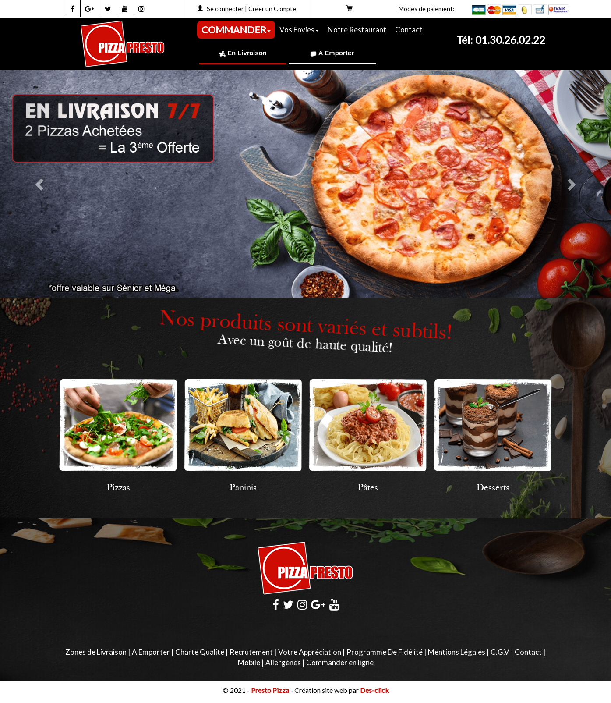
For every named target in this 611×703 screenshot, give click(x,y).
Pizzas (118, 488)
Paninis (243, 488)
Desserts (493, 488)
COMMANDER (236, 30)
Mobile (249, 662)
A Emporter (332, 53)
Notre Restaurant (357, 29)
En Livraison (243, 53)
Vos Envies (299, 29)
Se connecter (225, 8)
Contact (408, 29)
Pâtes (368, 488)
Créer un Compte (272, 8)
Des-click (374, 690)
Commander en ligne (340, 662)
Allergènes (283, 662)
